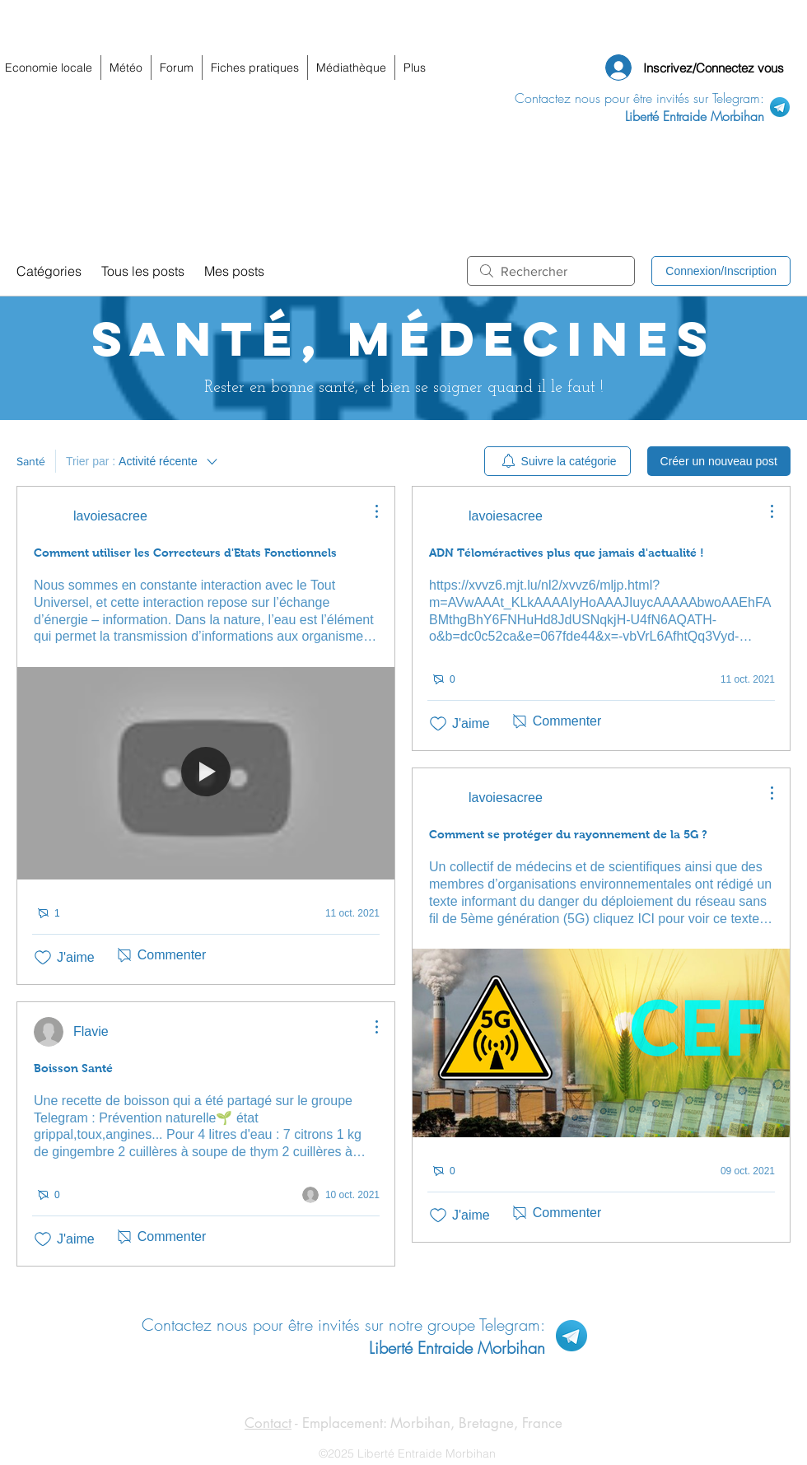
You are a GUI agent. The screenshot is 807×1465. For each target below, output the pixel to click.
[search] (551, 271)
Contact (268, 1423)
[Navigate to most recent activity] (341, 913)
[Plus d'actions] (368, 511)
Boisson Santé (73, 1068)
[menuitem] (557, 461)
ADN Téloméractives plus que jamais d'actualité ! (566, 552)
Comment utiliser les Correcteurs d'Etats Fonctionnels (185, 552)
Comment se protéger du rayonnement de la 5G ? (568, 834)
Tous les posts (142, 271)
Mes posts (234, 271)
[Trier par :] (143, 461)
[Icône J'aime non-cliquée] (43, 958)
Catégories (49, 271)
